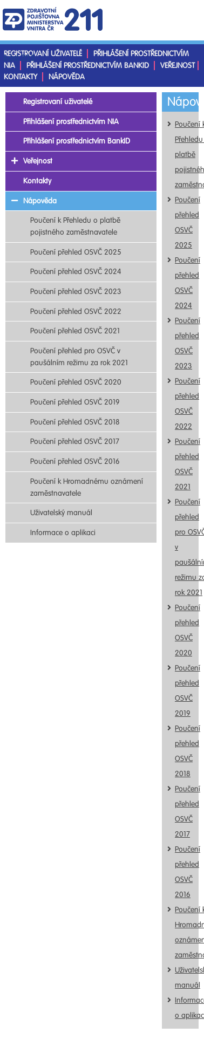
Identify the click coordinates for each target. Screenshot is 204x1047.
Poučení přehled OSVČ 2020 (75, 382)
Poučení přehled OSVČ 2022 (75, 311)
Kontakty (20, 76)
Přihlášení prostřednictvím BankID (87, 65)
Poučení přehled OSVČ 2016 (75, 461)
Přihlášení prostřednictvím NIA (71, 121)
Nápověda (67, 76)
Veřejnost (177, 65)
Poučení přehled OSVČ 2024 (75, 271)
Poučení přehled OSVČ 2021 (75, 331)
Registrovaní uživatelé (43, 53)
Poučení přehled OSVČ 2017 (74, 441)
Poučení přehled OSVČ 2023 (75, 291)
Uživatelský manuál (61, 512)
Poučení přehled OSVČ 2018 (75, 422)
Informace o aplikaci (63, 532)
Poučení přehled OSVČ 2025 (75, 252)
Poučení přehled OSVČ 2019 (75, 402)
